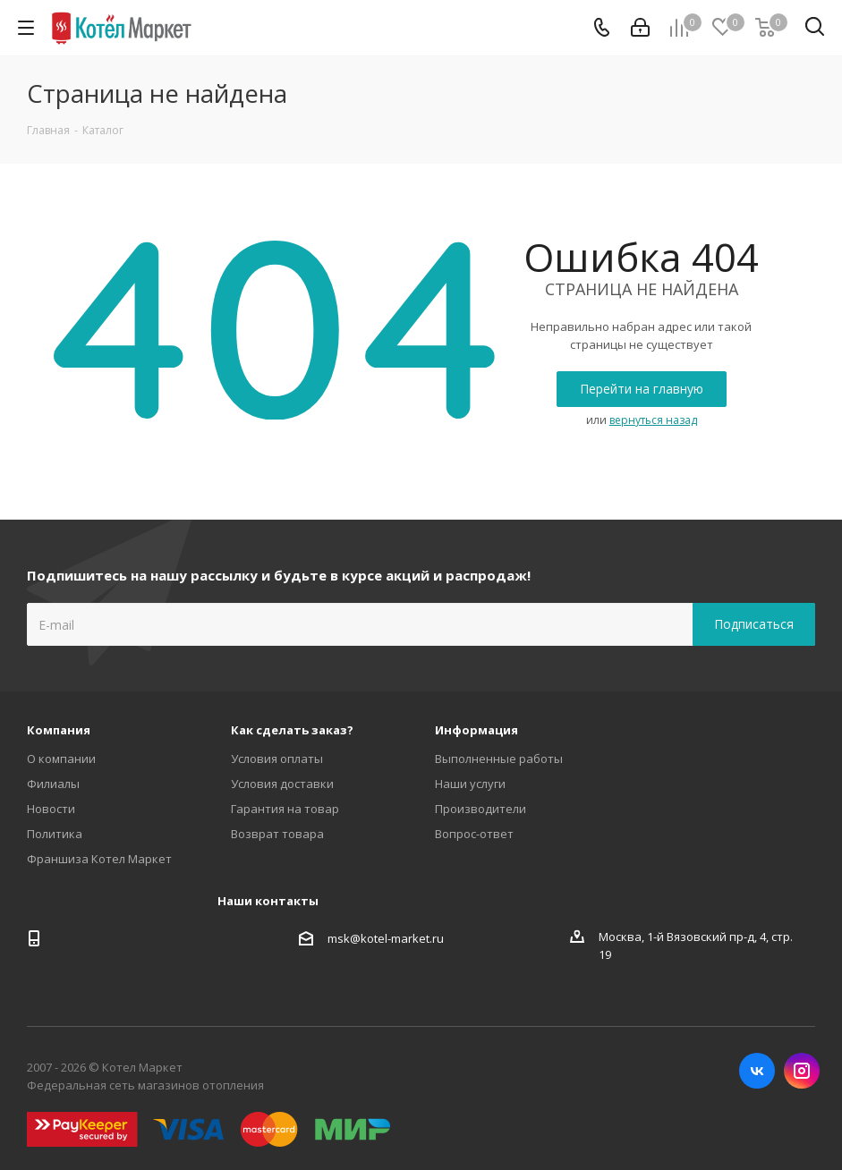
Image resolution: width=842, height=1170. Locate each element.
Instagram (802, 1071)
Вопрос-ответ (474, 834)
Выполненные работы (499, 758)
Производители (480, 809)
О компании (61, 758)
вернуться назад (653, 420)
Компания (58, 730)
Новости (51, 809)
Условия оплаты (277, 758)
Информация (476, 730)
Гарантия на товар (285, 809)
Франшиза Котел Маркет (99, 859)
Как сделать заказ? (292, 730)
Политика (54, 834)
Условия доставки (282, 784)
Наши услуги (470, 784)
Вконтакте (757, 1071)
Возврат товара (277, 834)
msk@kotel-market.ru (385, 938)
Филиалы (53, 784)
